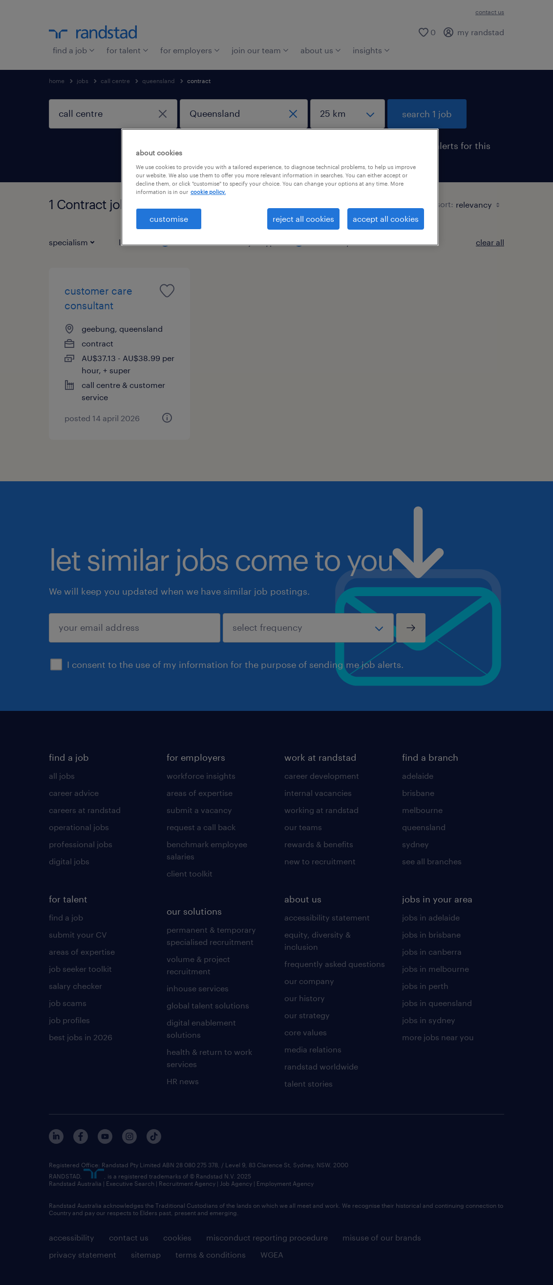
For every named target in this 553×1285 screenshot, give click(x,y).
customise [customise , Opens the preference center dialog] (168, 218)
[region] (280, 187)
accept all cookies (386, 218)
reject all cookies (303, 218)
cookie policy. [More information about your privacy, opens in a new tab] (208, 192)
